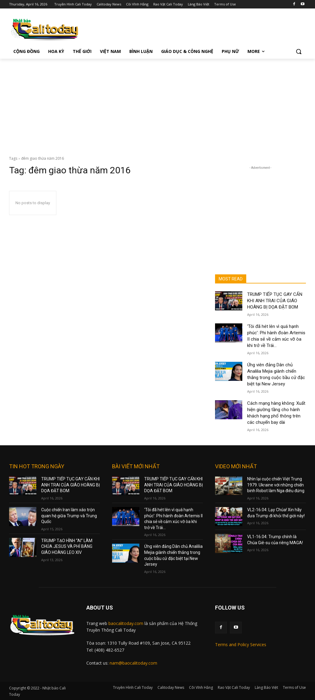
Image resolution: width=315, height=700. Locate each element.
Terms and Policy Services (240, 644)
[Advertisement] (157, 104)
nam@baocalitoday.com (133, 663)
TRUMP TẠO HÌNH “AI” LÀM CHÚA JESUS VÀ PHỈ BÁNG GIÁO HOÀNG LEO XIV (66, 546)
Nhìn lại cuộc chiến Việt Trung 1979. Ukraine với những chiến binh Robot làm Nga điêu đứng (275, 484)
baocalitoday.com (125, 623)
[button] (298, 51)
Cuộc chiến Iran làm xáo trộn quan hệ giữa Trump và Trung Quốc (69, 515)
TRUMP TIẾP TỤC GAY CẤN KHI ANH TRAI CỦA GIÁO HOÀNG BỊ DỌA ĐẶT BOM (274, 301)
